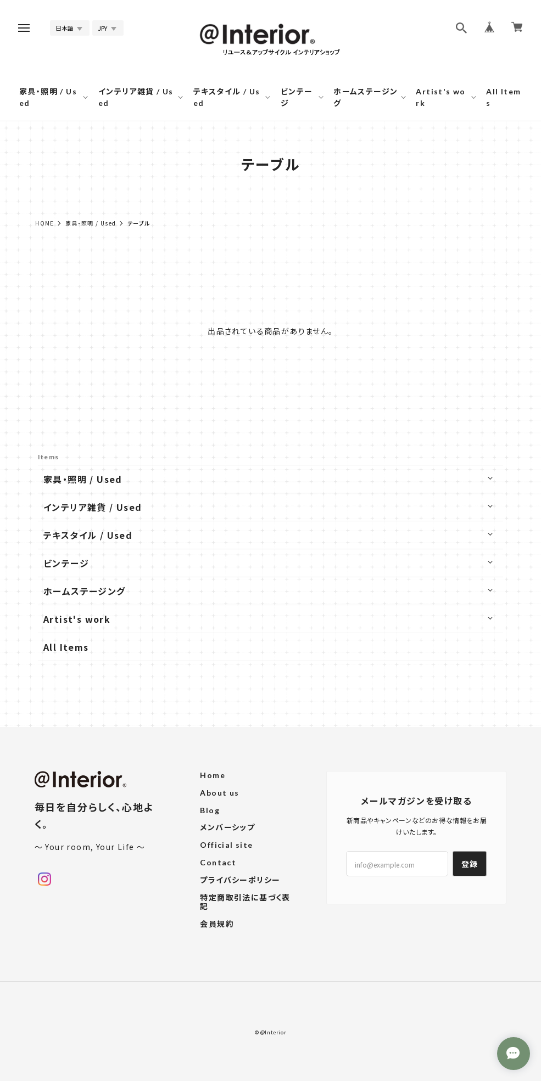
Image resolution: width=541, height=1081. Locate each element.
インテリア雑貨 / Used (136, 97)
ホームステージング (365, 97)
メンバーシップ (227, 827)
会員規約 (217, 924)
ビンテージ (297, 97)
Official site (226, 845)
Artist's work (440, 97)
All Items (503, 97)
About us (219, 793)
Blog (210, 810)
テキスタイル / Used (226, 97)
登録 (469, 863)
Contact (218, 862)
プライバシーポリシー (240, 880)
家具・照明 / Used (48, 97)
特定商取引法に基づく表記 (245, 902)
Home (44, 223)
